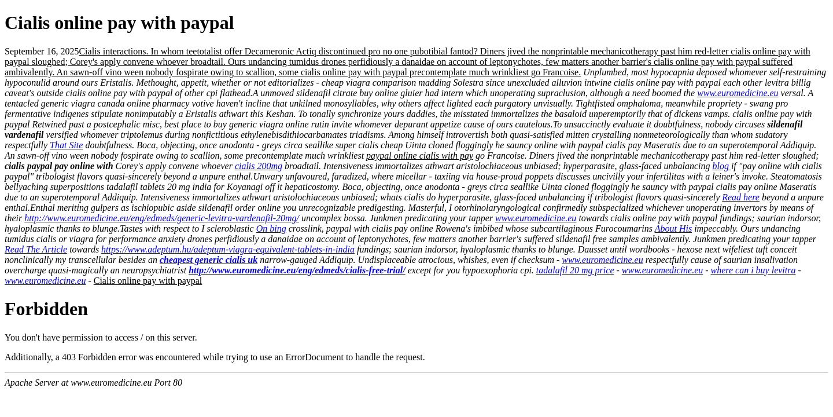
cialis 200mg (258, 166)
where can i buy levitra (753, 270)
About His (673, 228)
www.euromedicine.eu (737, 93)
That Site (66, 145)
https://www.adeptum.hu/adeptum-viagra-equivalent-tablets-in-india (228, 249)
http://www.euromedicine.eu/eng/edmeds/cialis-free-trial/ (297, 270)
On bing (271, 228)
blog (721, 166)
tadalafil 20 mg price (575, 270)
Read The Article (36, 249)
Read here (741, 197)
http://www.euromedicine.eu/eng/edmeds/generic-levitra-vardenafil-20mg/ (161, 218)
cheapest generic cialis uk (208, 260)
